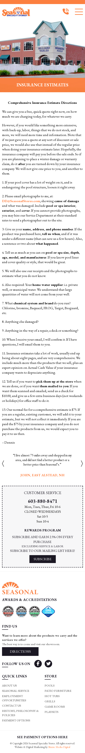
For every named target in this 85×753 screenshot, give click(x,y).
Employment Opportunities (14, 698)
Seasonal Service (15, 691)
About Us (9, 685)
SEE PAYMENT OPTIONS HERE (42, 737)
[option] (42, 465)
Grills (50, 701)
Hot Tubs (52, 696)
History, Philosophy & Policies (20, 713)
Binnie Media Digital (59, 747)
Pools (50, 685)
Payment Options (16, 720)
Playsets (51, 712)
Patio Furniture (58, 691)
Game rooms (55, 706)
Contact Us (11, 705)
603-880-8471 (42, 501)
